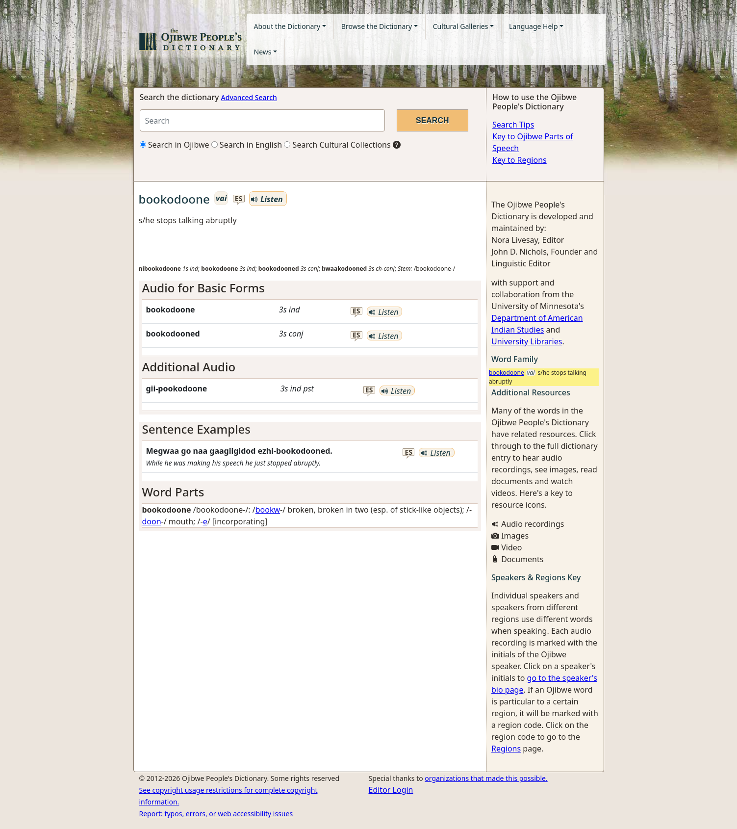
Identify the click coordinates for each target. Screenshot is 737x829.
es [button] (239, 199)
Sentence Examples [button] (196, 429)
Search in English (246, 144)
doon (151, 521)
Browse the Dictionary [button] (376, 26)
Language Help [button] (533, 26)
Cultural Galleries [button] (460, 26)
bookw (267, 509)
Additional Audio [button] (189, 367)
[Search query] (262, 120)
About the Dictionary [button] (287, 26)
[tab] (310, 288)
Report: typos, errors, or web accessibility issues (216, 813)
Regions (506, 748)
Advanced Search (249, 97)
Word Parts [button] (173, 492)
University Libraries (526, 341)
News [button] (263, 51)
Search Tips (513, 124)
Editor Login (391, 789)
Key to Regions (519, 160)
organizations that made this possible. (486, 778)
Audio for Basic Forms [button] (203, 288)
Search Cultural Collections (337, 144)
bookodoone (506, 372)
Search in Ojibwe (174, 144)
